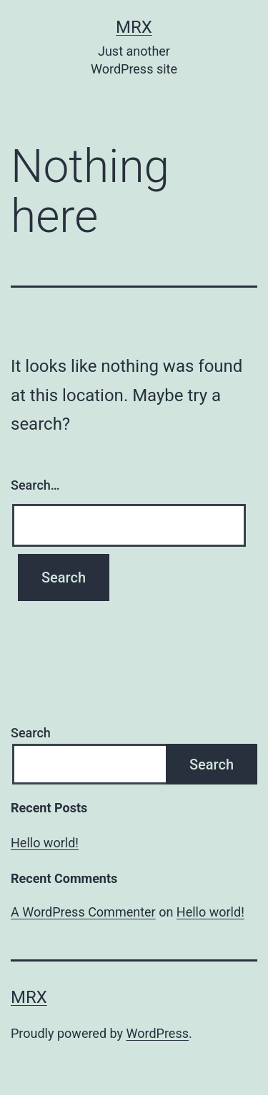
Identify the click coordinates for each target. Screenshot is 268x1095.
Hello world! (45, 842)
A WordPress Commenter (83, 911)
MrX (134, 27)
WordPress (157, 1033)
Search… (35, 485)
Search (31, 732)
